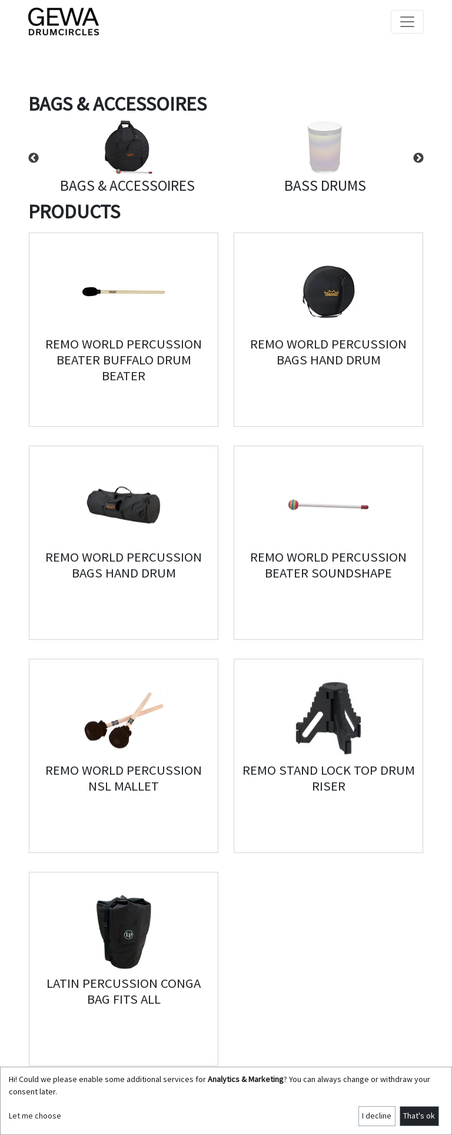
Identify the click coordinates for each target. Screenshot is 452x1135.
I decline (376, 1115)
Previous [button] (33, 158)
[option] (127, 158)
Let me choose (35, 1115)
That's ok (419, 1115)
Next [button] (418, 158)
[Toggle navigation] (407, 22)
